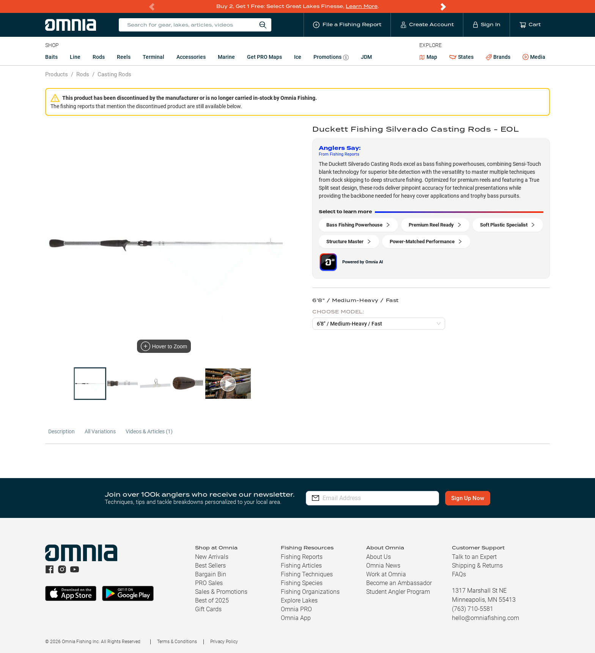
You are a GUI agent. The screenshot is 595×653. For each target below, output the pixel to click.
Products (56, 74)
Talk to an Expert (474, 556)
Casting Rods (114, 74)
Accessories (191, 57)
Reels (124, 57)
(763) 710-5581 (472, 608)
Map (428, 57)
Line (75, 57)
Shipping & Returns (477, 565)
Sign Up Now (467, 498)
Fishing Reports (302, 556)
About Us (378, 556)
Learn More (362, 6)
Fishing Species (302, 583)
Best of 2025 (212, 600)
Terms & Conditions (177, 641)
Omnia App (296, 618)
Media (534, 57)
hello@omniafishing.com (485, 618)
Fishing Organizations (310, 591)
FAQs (459, 574)
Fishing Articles (301, 565)
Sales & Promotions (221, 591)
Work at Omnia (386, 574)
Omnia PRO (296, 609)
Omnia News (383, 565)
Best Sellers (210, 565)
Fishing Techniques (307, 574)
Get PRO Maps (264, 57)
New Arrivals (211, 556)
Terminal (153, 57)
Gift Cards (208, 609)
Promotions (331, 58)
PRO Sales (209, 583)
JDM (366, 57)
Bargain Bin (210, 574)
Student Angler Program (398, 591)
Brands (498, 57)
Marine (226, 57)
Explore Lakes (299, 600)
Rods (99, 57)
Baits (51, 57)
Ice (297, 57)
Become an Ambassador (399, 583)
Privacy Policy (224, 641)
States (461, 57)
